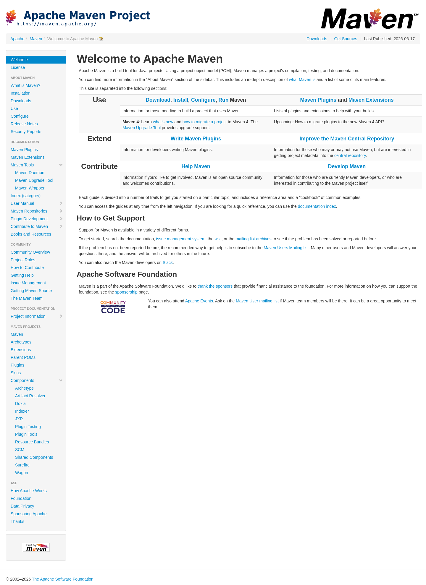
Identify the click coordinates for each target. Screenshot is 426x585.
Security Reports (26, 131)
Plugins (17, 365)
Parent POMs (23, 357)
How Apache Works (29, 490)
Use (14, 108)
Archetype (24, 388)
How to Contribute (27, 267)
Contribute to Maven (37, 226)
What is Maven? (25, 85)
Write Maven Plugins (196, 139)
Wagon (21, 472)
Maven (36, 38)
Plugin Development (37, 218)
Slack (168, 262)
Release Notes (24, 123)
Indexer (22, 411)
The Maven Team (27, 298)
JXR (19, 419)
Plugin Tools (26, 434)
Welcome (19, 59)
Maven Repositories (37, 211)
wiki (217, 238)
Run (223, 100)
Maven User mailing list (257, 301)
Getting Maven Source (31, 290)
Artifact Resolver (30, 395)
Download (158, 100)
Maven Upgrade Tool (34, 180)
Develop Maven (347, 166)
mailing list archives (253, 238)
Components (37, 380)
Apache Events (199, 301)
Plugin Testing (28, 426)
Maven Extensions (27, 157)
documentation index (317, 206)
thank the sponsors (215, 286)
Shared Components (34, 457)
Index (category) (26, 195)
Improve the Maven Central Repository (347, 139)
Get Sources (345, 38)
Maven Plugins (24, 149)
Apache (17, 38)
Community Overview (30, 252)
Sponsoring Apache (28, 513)
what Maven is (302, 79)
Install (180, 100)
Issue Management (28, 283)
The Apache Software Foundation (62, 579)
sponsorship (126, 292)
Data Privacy (22, 506)
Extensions (21, 349)
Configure (20, 116)
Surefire (22, 465)
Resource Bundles (32, 442)
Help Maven (196, 166)
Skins (16, 372)
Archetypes (21, 342)
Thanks (17, 521)
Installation (20, 93)
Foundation (21, 498)
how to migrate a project (205, 121)
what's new (163, 121)
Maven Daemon (29, 172)
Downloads (317, 38)
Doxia (20, 403)
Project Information (37, 316)
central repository (350, 155)
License (18, 67)
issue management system (181, 238)
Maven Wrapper (29, 188)
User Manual (37, 203)
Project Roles (23, 259)
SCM (19, 449)
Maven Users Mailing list (286, 247)
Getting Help (22, 275)
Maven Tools (37, 165)
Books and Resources (31, 234)
